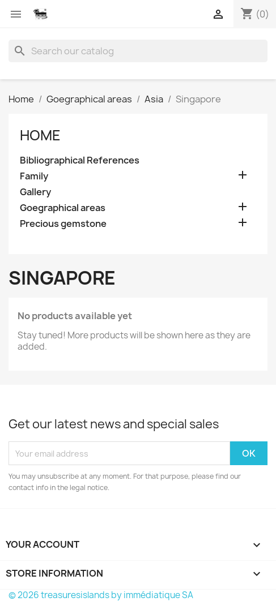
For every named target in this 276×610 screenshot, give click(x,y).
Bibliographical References (79, 160)
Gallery (35, 192)
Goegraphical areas (62, 208)
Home (40, 135)
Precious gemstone (63, 224)
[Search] (138, 51)
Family (34, 176)
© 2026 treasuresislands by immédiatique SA (101, 595)
